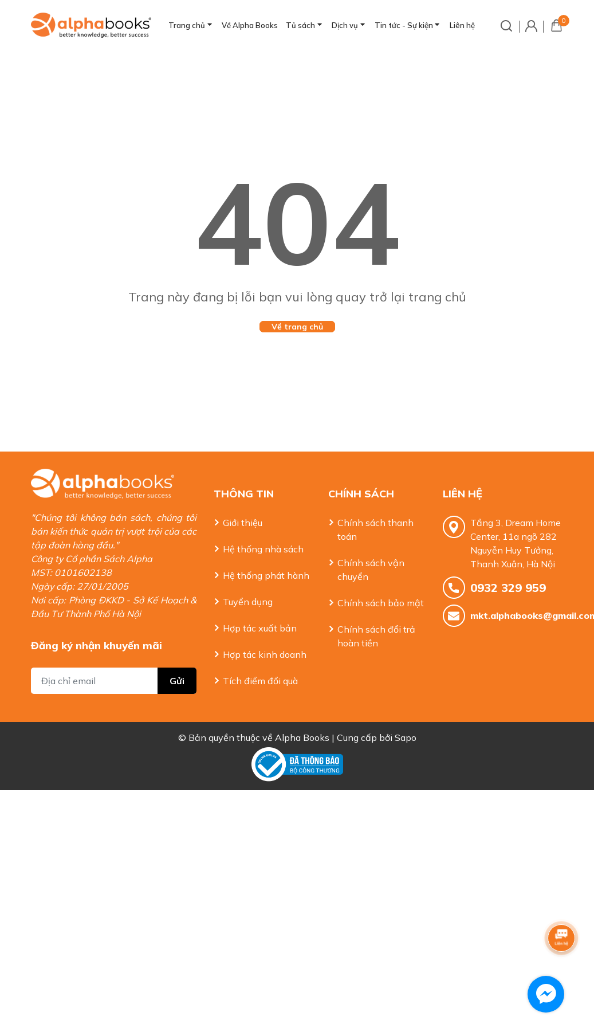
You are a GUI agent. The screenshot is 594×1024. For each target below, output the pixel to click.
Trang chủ (186, 25)
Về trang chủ (297, 326)
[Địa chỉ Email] (114, 664)
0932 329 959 (508, 587)
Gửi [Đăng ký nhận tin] (177, 664)
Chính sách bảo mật (380, 603)
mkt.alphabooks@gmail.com (516, 615)
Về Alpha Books (250, 25)
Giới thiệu (242, 522)
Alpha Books (302, 733)
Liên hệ (462, 25)
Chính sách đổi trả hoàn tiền (376, 636)
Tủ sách (300, 25)
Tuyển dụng (248, 601)
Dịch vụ (345, 25)
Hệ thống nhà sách (263, 549)
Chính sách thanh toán (375, 529)
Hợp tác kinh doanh (264, 654)
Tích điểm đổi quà (260, 680)
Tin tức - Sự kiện (404, 25)
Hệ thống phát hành (266, 575)
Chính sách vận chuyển (370, 569)
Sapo (405, 733)
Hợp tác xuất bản (260, 628)
